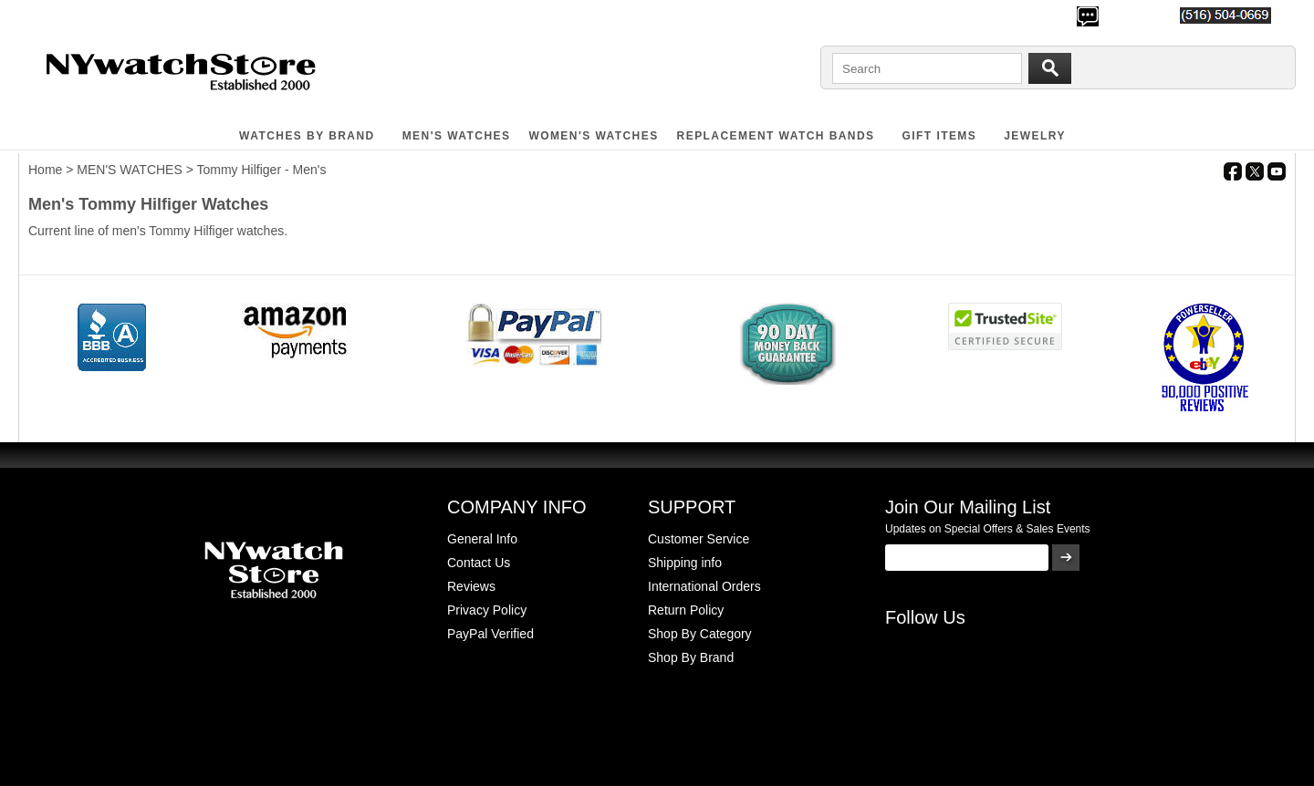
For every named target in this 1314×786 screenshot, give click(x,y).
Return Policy (686, 610)
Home (45, 169)
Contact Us (478, 562)
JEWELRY (1035, 135)
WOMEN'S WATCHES (593, 135)
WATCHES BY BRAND (307, 135)
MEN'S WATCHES (456, 135)
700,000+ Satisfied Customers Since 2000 (143, 14)
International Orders (704, 586)
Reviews (471, 586)
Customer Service (698, 539)
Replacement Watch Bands (776, 135)
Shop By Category (700, 633)
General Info (482, 539)
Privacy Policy (487, 610)
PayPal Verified (490, 633)
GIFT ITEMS (939, 135)
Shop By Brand (691, 657)
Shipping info (685, 562)
